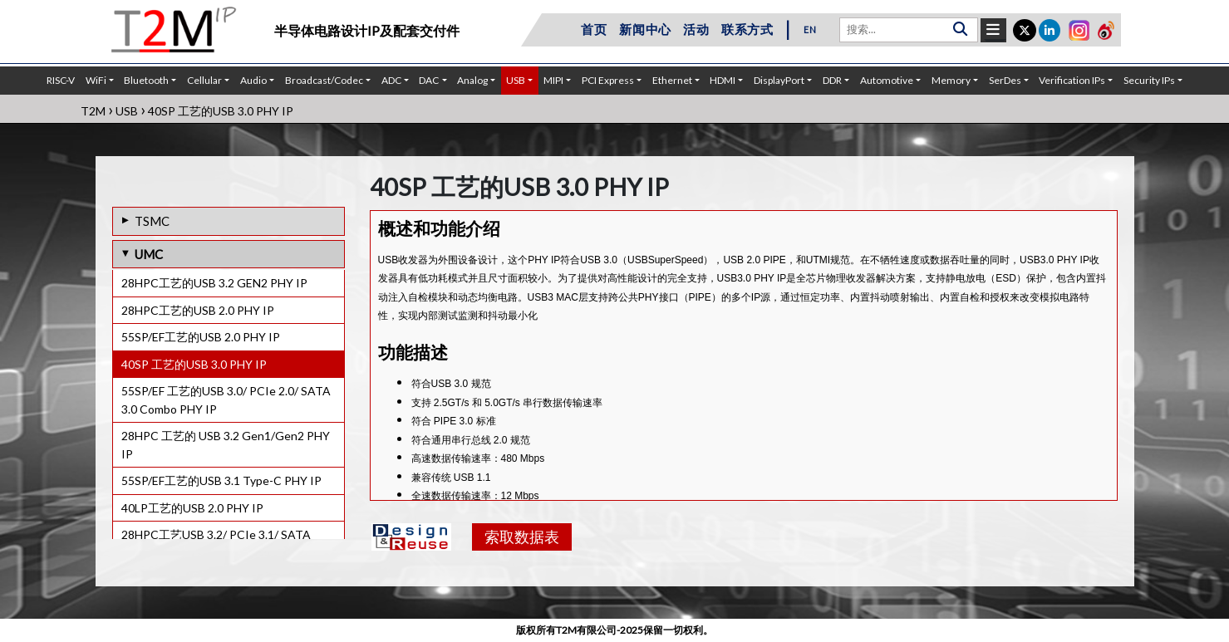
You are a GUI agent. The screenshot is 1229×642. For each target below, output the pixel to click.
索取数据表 (521, 536)
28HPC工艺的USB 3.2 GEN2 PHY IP (214, 283)
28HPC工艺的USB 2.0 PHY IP (197, 310)
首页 (594, 29)
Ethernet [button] (672, 80)
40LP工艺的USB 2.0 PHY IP (192, 508)
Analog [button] (472, 80)
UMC (149, 254)
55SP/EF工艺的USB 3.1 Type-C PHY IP (221, 480)
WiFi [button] (96, 80)
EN (810, 29)
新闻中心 (645, 29)
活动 (696, 29)
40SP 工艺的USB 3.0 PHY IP (194, 364)
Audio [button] (253, 80)
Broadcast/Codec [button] (324, 80)
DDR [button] (832, 80)
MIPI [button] (553, 80)
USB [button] (515, 80)
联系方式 (747, 29)
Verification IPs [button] (1072, 80)
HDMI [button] (722, 80)
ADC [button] (391, 80)
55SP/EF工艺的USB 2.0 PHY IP (200, 337)
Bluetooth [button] (146, 80)
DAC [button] (429, 80)
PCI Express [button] (608, 80)
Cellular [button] (204, 80)
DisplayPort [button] (779, 80)
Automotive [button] (886, 80)
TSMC (152, 220)
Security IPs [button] (1149, 80)
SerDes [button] (1005, 80)
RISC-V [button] (61, 80)
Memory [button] (951, 80)
